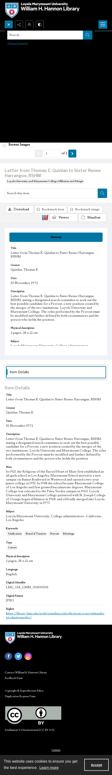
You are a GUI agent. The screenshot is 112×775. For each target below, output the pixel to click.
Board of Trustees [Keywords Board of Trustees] (36, 533)
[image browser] (17, 145)
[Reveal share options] (19, 24)
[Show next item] (72, 154)
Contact (56, 750)
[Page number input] (52, 154)
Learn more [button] (49, 768)
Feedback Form (14, 678)
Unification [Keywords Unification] (15, 533)
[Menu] (102, 24)
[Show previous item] (39, 154)
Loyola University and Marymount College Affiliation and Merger (45, 181)
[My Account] (29, 24)
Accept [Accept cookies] (96, 765)
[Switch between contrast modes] (39, 24)
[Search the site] (45, 35)
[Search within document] (102, 193)
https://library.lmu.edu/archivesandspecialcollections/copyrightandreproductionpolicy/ (55, 615)
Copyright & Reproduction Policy (24, 690)
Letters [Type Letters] (12, 547)
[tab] (56, 237)
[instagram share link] (28, 656)
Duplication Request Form (20, 696)
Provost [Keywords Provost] (54, 533)
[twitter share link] (18, 656)
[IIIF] (45, 217)
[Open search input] (8, 24)
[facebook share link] (8, 656)
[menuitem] (56, 750)
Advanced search (17, 43)
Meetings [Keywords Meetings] (68, 533)
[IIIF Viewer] (64, 217)
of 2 (64, 153)
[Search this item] (51, 193)
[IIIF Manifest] (92, 217)
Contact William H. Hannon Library (26, 672)
